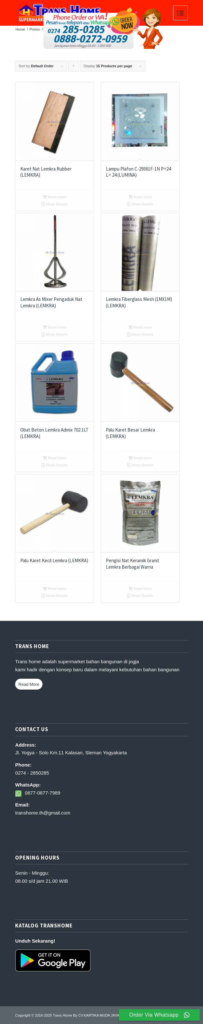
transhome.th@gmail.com (42, 812)
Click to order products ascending (74, 67)
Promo (35, 29)
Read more (54, 197)
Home (20, 29)
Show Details (55, 204)
